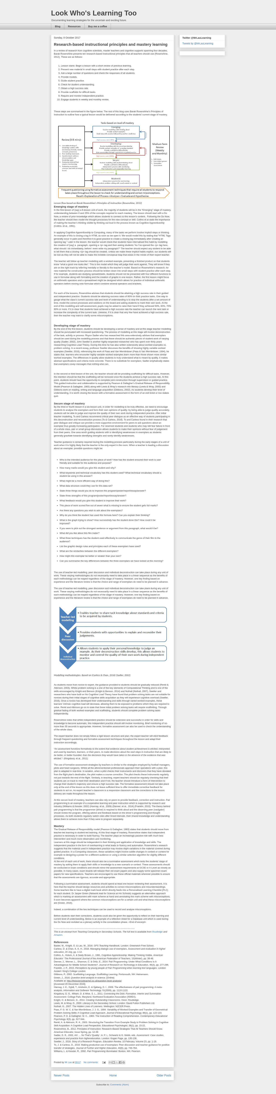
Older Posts (164, 1075)
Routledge (157, 931)
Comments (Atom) (119, 1084)
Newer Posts (61, 1075)
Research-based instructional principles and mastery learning (111, 44)
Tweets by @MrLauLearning (197, 43)
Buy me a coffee (97, 26)
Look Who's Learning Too (94, 13)
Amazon (58, 935)
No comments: (91, 1062)
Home (113, 1075)
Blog (57, 26)
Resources (74, 26)
